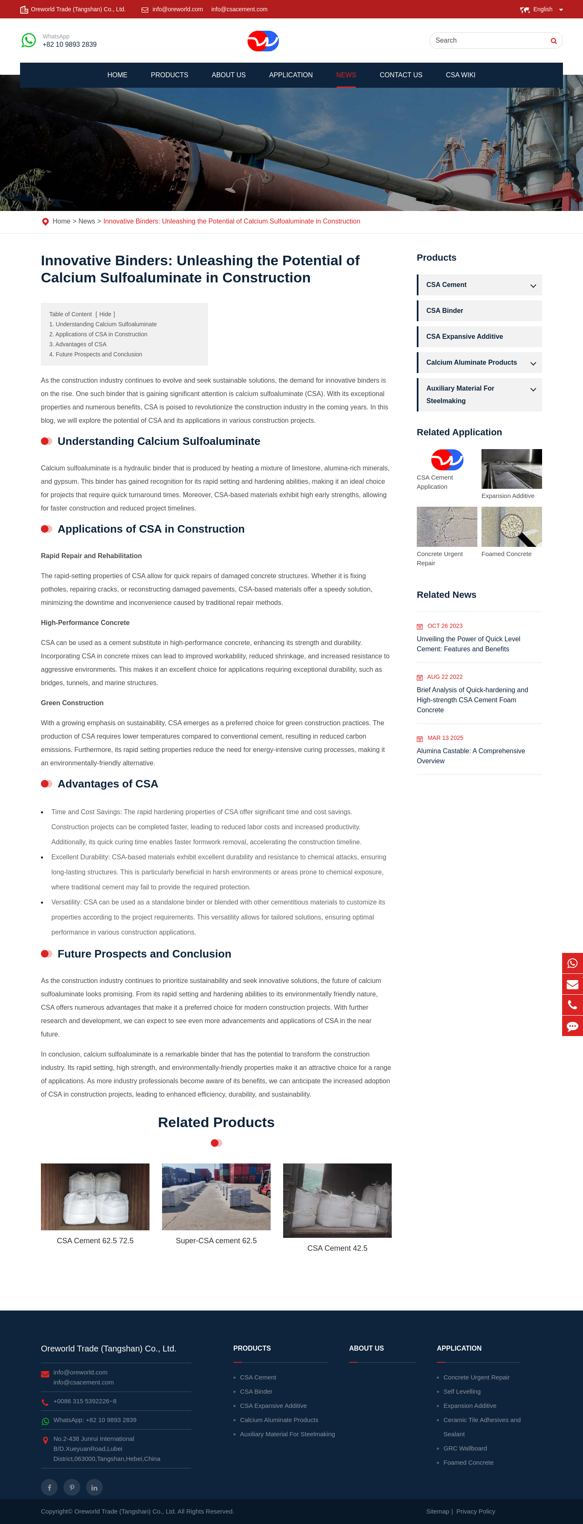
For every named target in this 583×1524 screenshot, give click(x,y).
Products (169, 79)
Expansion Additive (508, 495)
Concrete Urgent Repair (440, 558)
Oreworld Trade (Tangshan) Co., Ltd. (109, 1348)
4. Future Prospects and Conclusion (95, 354)
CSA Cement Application (435, 482)
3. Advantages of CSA (77, 344)
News (346, 79)
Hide (105, 314)
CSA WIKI (461, 79)
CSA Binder (444, 310)
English (543, 9)
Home (117, 79)
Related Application (459, 432)
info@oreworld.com (178, 9)
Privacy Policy (475, 1511)
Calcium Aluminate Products (483, 362)
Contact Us (401, 79)
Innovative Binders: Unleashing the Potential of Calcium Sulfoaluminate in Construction (231, 221)
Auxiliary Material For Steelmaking (483, 393)
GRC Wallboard (465, 1448)
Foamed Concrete (507, 553)
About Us (229, 79)
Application (291, 79)
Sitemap (437, 1511)
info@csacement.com (239, 9)
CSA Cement (483, 285)
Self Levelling (462, 1391)
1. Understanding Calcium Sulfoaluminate (103, 324)
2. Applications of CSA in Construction (98, 334)
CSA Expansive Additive (464, 336)
